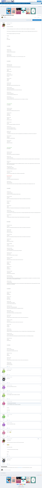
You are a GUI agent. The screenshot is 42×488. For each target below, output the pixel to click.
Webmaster (3, 458)
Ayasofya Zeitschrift (11, 3)
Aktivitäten (4, 3)
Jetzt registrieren (39, 1)
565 (3, 28)
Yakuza (4, 414)
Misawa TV (16, 3)
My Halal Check (19, 3)
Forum (1, 3)
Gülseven (3, 385)
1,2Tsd (4, 374)
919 (3, 390)
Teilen (35, 17)
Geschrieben (9, 393)
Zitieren (9, 366)
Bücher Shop (23, 3)
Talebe (4, 393)
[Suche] (33, 3)
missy (4, 430)
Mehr (26, 3)
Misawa (7, 3)
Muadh (4, 438)
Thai (3, 401)
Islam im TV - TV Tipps (8, 17)
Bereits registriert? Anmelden (32, 1)
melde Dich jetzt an (20, 467)
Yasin (3, 422)
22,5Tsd (4, 382)
